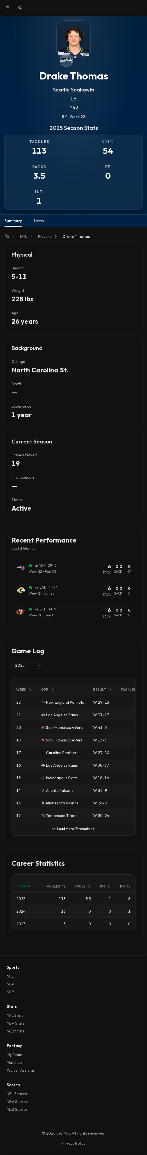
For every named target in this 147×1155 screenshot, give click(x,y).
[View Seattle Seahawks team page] (66, 60)
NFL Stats (15, 1015)
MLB (10, 991)
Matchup (14, 1062)
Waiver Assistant (22, 1070)
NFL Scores (17, 1093)
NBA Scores (17, 1101)
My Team (14, 1054)
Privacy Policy (73, 1143)
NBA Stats (15, 1023)
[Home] (6, 236)
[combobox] (28, 665)
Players (44, 236)
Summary (13, 222)
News (39, 220)
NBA (10, 984)
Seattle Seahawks (73, 89)
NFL (23, 236)
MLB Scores (17, 1109)
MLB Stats (15, 1031)
